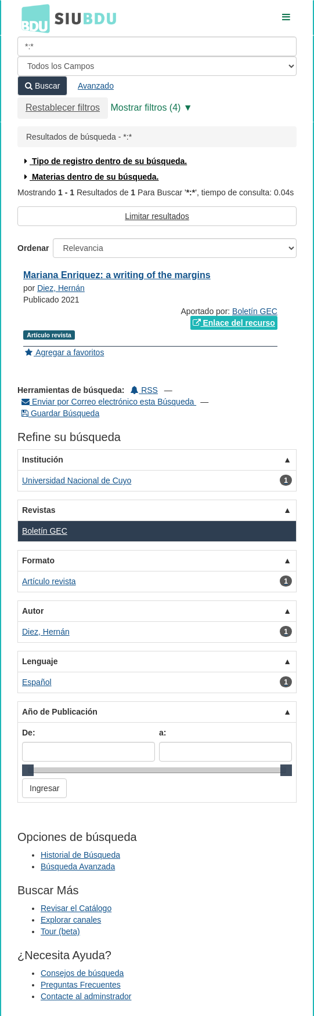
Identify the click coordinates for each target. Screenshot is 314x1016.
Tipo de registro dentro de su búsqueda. (104, 161)
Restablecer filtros (63, 107)
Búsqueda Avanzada (78, 866)
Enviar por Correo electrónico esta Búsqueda (108, 401)
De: (28, 732)
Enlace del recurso (234, 322)
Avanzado (96, 85)
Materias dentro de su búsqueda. (90, 176)
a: (162, 732)
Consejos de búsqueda (82, 973)
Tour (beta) (60, 931)
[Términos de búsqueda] (157, 46)
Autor (33, 611)
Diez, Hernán (61, 288)
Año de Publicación (60, 711)
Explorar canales (71, 919)
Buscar (42, 85)
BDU (32, 18)
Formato (38, 560)
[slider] (28, 770)
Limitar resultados (157, 216)
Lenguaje (39, 661)
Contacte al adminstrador (86, 996)
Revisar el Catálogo (76, 908)
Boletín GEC (254, 311)
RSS (144, 390)
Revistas (39, 510)
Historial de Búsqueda (80, 855)
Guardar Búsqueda (60, 413)
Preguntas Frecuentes (81, 984)
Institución (42, 459)
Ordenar (33, 248)
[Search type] (157, 66)
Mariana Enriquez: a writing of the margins (117, 275)
